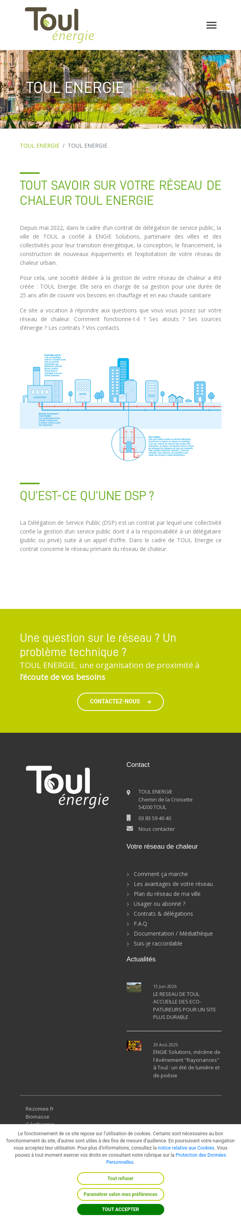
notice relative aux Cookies (186, 1148)
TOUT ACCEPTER (120, 1209)
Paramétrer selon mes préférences (120, 1194)
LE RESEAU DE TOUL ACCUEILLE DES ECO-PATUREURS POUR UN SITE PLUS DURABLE (184, 1005)
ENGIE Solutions (117, 236)
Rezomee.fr (40, 1108)
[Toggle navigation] (211, 25)
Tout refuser (121, 1178)
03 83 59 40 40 (155, 818)
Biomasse (37, 1116)
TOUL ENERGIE (39, 145)
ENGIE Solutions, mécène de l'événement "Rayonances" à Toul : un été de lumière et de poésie (186, 1063)
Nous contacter (157, 828)
